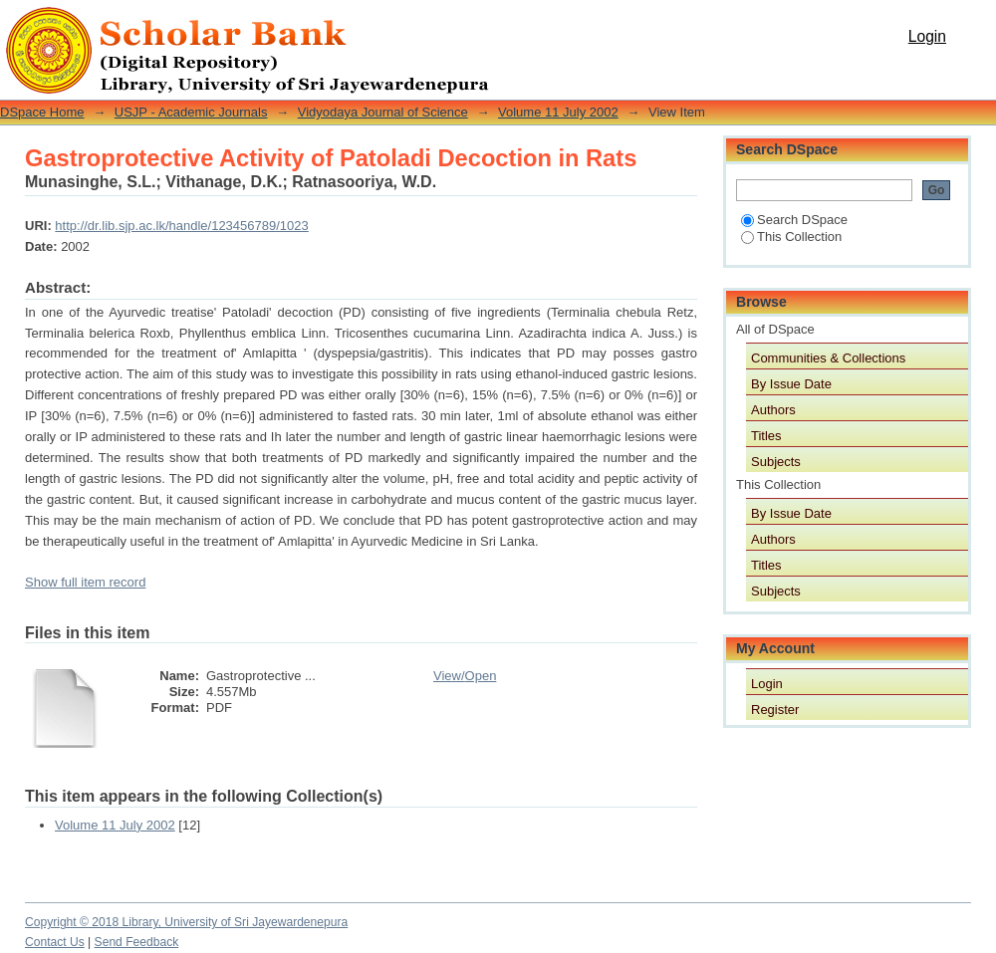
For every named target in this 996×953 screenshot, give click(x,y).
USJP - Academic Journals (191, 112)
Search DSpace (794, 219)
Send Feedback (137, 942)
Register (775, 709)
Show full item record (85, 582)
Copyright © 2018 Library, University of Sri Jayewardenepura (186, 922)
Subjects (776, 461)
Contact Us (55, 942)
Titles (766, 435)
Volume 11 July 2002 (558, 112)
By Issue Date (791, 383)
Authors (773, 409)
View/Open (464, 675)
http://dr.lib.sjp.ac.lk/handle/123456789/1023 (181, 225)
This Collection (791, 236)
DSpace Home (42, 112)
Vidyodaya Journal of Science (383, 112)
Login (927, 36)
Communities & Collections (828, 358)
